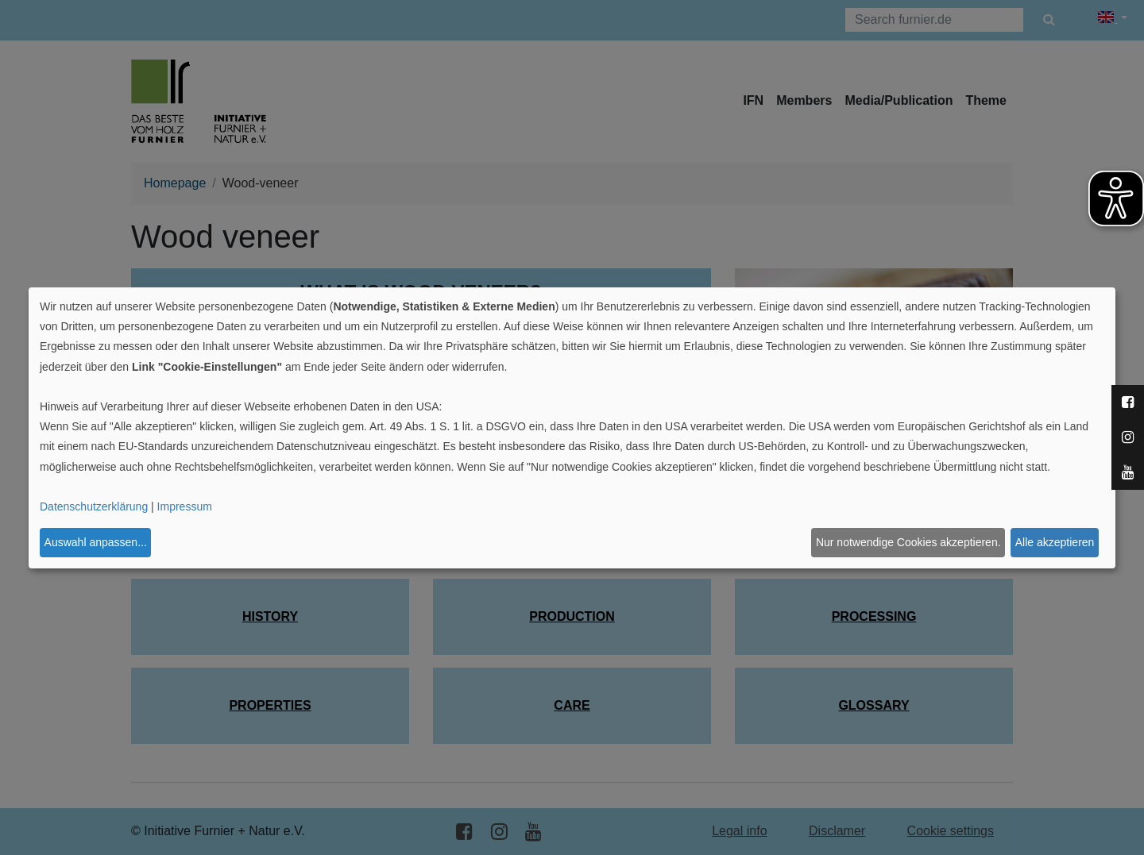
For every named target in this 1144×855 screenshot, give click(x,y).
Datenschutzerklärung (94, 506)
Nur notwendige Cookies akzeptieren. (908, 542)
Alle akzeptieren (1055, 542)
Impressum (184, 506)
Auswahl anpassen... (95, 542)
